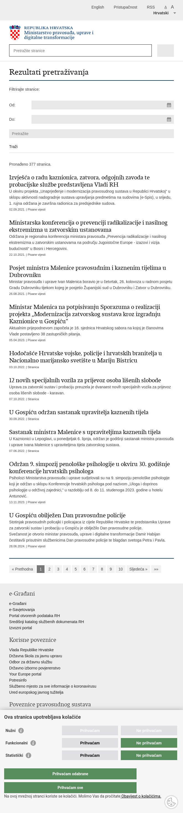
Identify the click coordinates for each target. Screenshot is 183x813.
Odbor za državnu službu (30, 662)
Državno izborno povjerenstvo (34, 668)
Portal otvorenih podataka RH (34, 615)
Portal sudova (21, 714)
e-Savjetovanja (22, 609)
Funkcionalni (17, 754)
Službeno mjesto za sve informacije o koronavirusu (52, 686)
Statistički (14, 766)
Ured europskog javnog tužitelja (36, 692)
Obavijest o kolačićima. (141, 796)
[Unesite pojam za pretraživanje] (33, 50)
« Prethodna (22, 569)
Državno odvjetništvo (27, 720)
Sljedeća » (138, 569)
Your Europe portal (25, 674)
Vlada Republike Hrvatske (31, 650)
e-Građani (17, 603)
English (97, 7)
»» (156, 569)
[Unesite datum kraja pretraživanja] (103, 119)
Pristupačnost (125, 7)
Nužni (10, 741)
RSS (151, 7)
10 (120, 569)
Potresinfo (18, 680)
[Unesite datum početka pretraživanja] (103, 105)
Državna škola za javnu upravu (35, 656)
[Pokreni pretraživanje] (146, 50)
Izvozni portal (20, 628)
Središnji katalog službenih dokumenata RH (46, 622)
